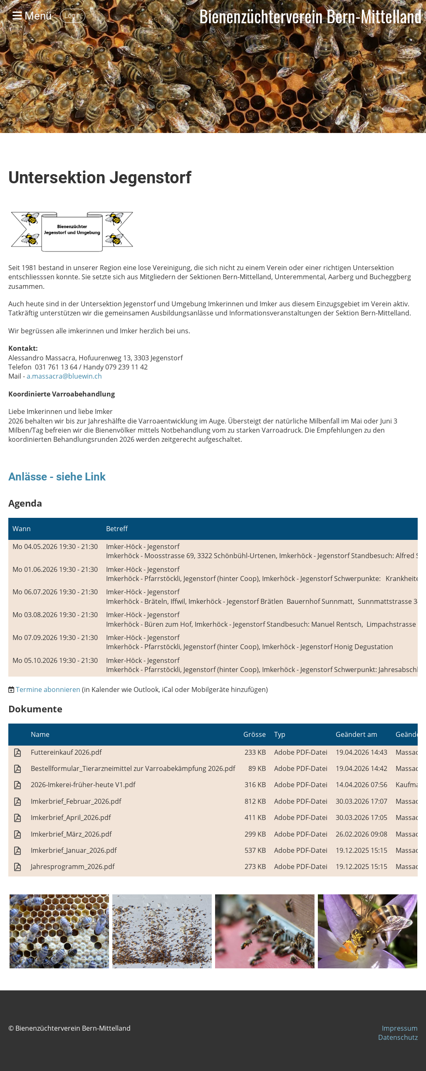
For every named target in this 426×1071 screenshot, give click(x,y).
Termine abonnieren (48, 689)
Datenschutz (398, 1037)
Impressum (400, 1028)
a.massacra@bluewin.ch (64, 376)
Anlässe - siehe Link (57, 476)
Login (72, 16)
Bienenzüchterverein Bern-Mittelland (310, 15)
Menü (32, 16)
